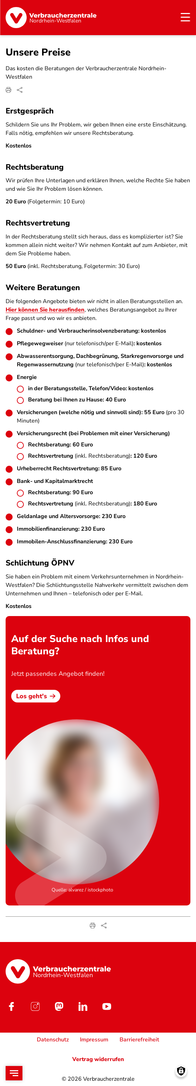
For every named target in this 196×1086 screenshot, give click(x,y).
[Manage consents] (181, 1071)
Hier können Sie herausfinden (45, 310)
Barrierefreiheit (139, 1040)
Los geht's (35, 696)
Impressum (94, 1040)
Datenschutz (53, 1040)
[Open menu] (14, 1073)
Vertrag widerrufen (98, 1059)
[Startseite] (51, 17)
